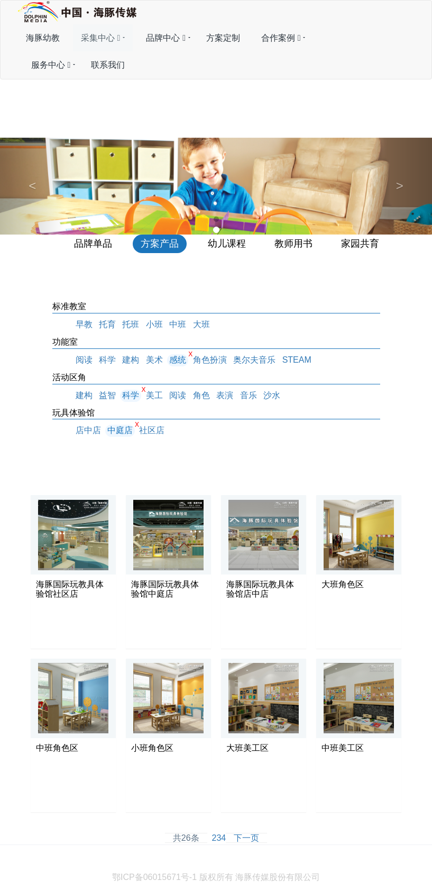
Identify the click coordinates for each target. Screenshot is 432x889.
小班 (154, 324)
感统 (177, 359)
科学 (107, 359)
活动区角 (69, 377)
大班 (201, 324)
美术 (154, 359)
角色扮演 (210, 359)
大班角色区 (342, 584)
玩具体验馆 (73, 412)
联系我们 (108, 64)
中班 (177, 324)
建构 (130, 359)
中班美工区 (342, 747)
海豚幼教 (43, 37)
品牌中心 (166, 37)
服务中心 (51, 64)
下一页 (246, 837)
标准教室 (69, 306)
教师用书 (293, 243)
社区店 (151, 430)
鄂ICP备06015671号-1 (154, 877)
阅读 (84, 359)
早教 (84, 324)
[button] (32, 186)
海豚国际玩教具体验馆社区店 (70, 589)
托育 (107, 324)
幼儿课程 (227, 243)
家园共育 (360, 243)
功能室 (65, 341)
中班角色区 (57, 747)
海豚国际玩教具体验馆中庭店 (165, 589)
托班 (130, 324)
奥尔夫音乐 (254, 359)
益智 (107, 395)
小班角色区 (152, 747)
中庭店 (120, 430)
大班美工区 (247, 747)
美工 (154, 395)
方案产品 (160, 243)
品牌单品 (93, 243)
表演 (224, 395)
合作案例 (281, 37)
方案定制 (223, 37)
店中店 (88, 430)
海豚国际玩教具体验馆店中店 (260, 589)
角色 (201, 395)
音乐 (248, 395)
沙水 (271, 395)
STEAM (296, 359)
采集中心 (101, 37)
